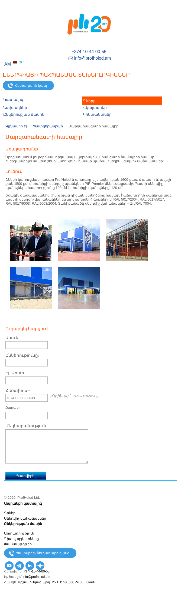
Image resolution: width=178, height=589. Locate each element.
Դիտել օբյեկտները (21, 539)
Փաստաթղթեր (18, 544)
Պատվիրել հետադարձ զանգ (39, 553)
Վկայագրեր (95, 107)
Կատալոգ (13, 99)
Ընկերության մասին (23, 114)
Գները (89, 101)
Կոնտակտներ (97, 114)
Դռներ (9, 513)
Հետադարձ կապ (27, 85)
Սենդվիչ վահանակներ (25, 518)
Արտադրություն (19, 533)
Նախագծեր (15, 107)
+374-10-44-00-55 (89, 51)
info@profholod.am (89, 58)
